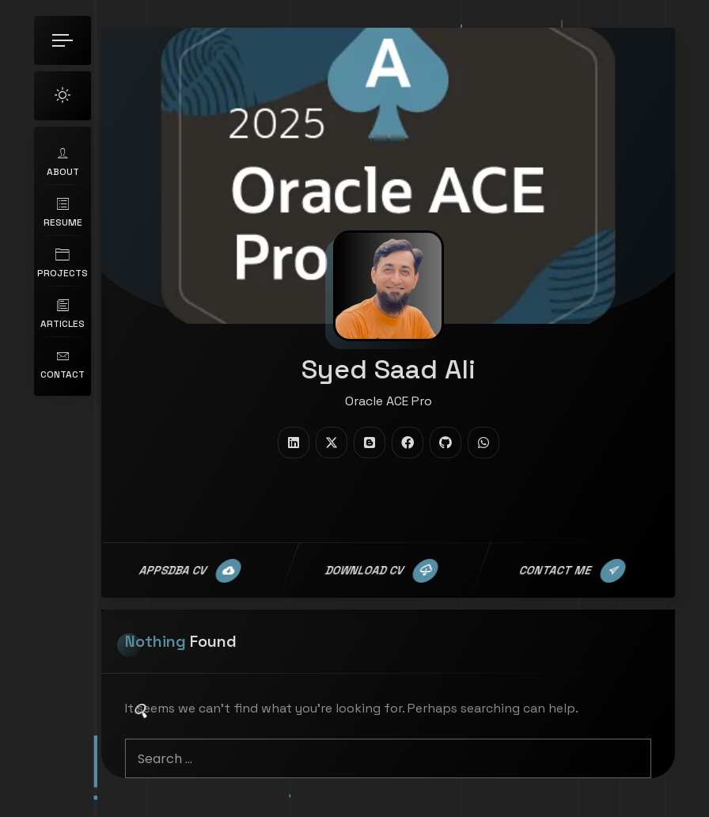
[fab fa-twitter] (331, 442)
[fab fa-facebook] (407, 442)
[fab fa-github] (445, 442)
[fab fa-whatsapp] (483, 442)
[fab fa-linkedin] (293, 442)
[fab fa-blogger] (369, 442)
